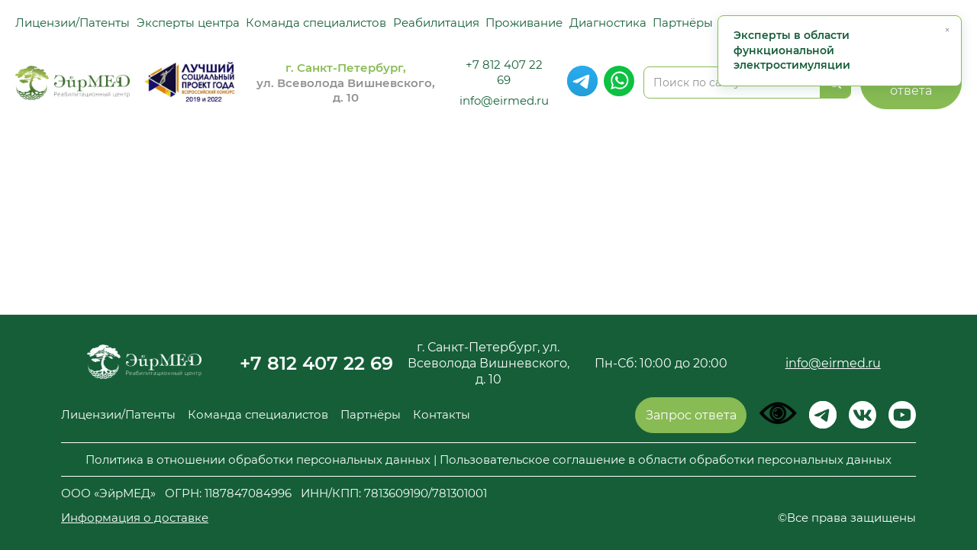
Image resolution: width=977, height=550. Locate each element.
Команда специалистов (316, 22)
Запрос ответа (691, 415)
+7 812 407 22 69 (504, 72)
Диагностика (607, 22)
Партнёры (683, 22)
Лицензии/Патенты (72, 22)
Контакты (441, 414)
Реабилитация (436, 22)
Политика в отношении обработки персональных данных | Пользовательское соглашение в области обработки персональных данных (488, 459)
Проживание (524, 22)
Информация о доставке (134, 517)
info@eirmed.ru (504, 100)
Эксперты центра (188, 22)
